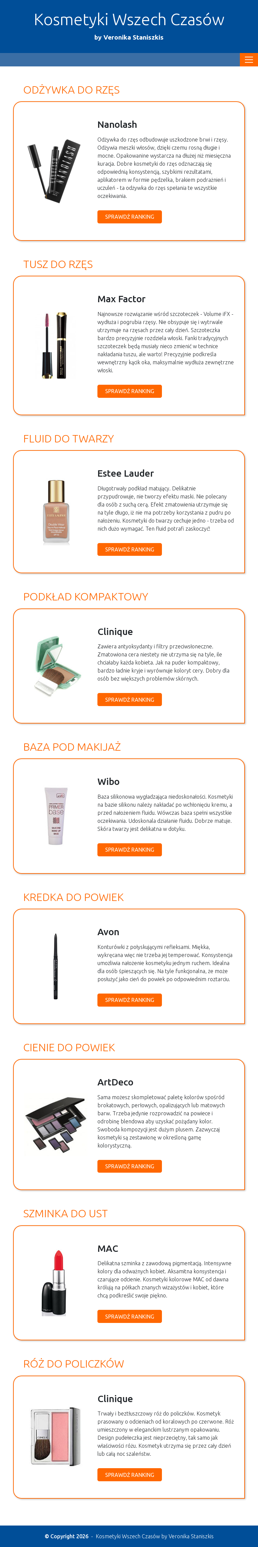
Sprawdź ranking (129, 217)
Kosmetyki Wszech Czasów (129, 25)
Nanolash (117, 124)
